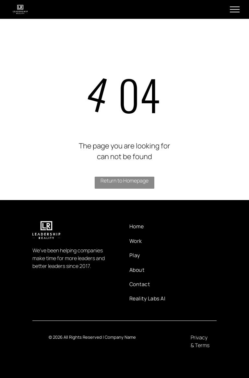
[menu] (234, 9)
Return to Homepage (124, 180)
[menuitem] (150, 226)
